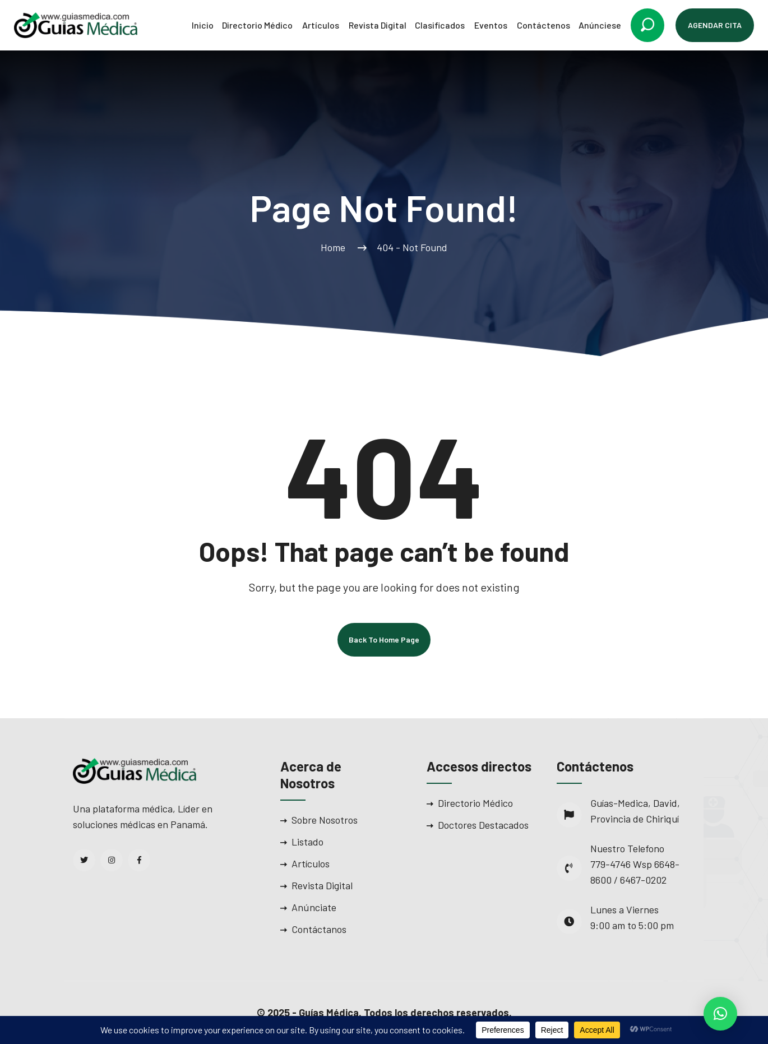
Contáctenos (543, 25)
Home (335, 247)
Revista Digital (377, 25)
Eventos (490, 25)
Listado (307, 841)
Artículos (320, 25)
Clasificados (440, 25)
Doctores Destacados (483, 825)
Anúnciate (314, 907)
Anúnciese (600, 25)
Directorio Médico (257, 25)
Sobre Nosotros (325, 820)
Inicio (203, 25)
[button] (720, 1014)
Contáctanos (319, 929)
